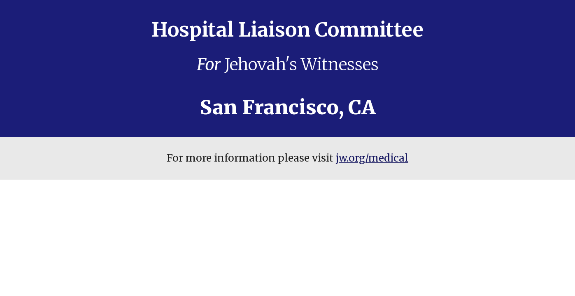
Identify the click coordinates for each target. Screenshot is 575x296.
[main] (287, 68)
